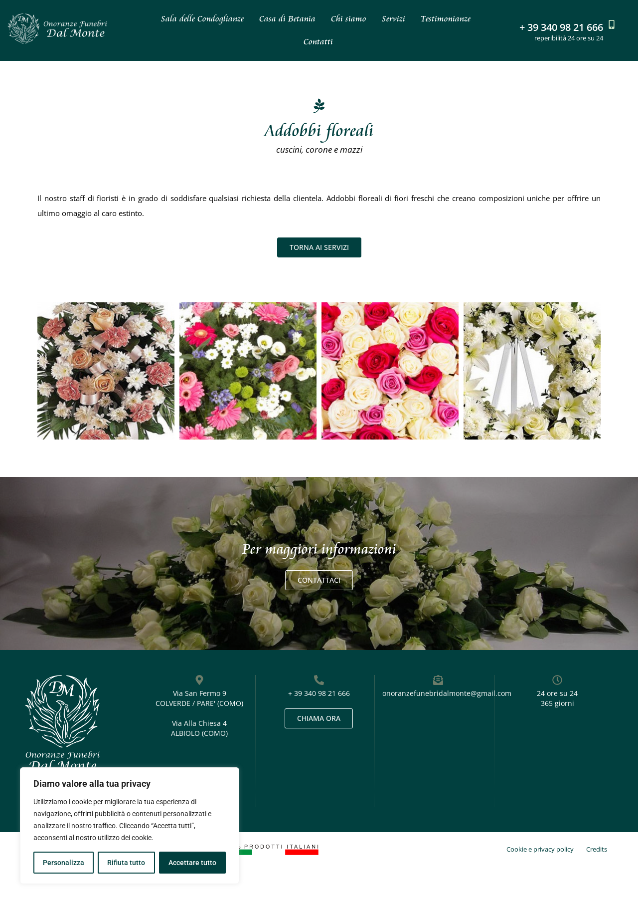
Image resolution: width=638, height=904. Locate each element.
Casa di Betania (287, 18)
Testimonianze (446, 18)
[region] (129, 825)
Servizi (393, 18)
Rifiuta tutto (126, 863)
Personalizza (63, 863)
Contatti (318, 41)
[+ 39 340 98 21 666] (612, 24)
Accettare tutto (192, 863)
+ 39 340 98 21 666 (561, 27)
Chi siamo (348, 18)
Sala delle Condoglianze (202, 18)
